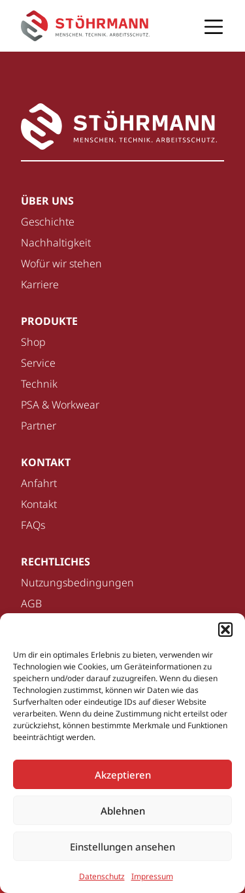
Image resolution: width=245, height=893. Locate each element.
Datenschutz (102, 876)
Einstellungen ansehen (122, 846)
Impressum (152, 876)
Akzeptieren (123, 774)
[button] (225, 629)
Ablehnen (123, 810)
